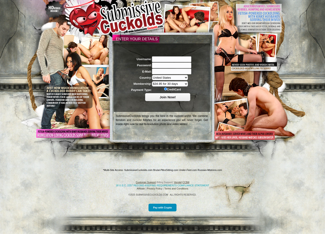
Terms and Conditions (176, 188)
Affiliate (141, 188)
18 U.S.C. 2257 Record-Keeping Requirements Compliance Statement (162, 185)
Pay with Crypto (162, 207)
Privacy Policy (154, 188)
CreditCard (172, 89)
